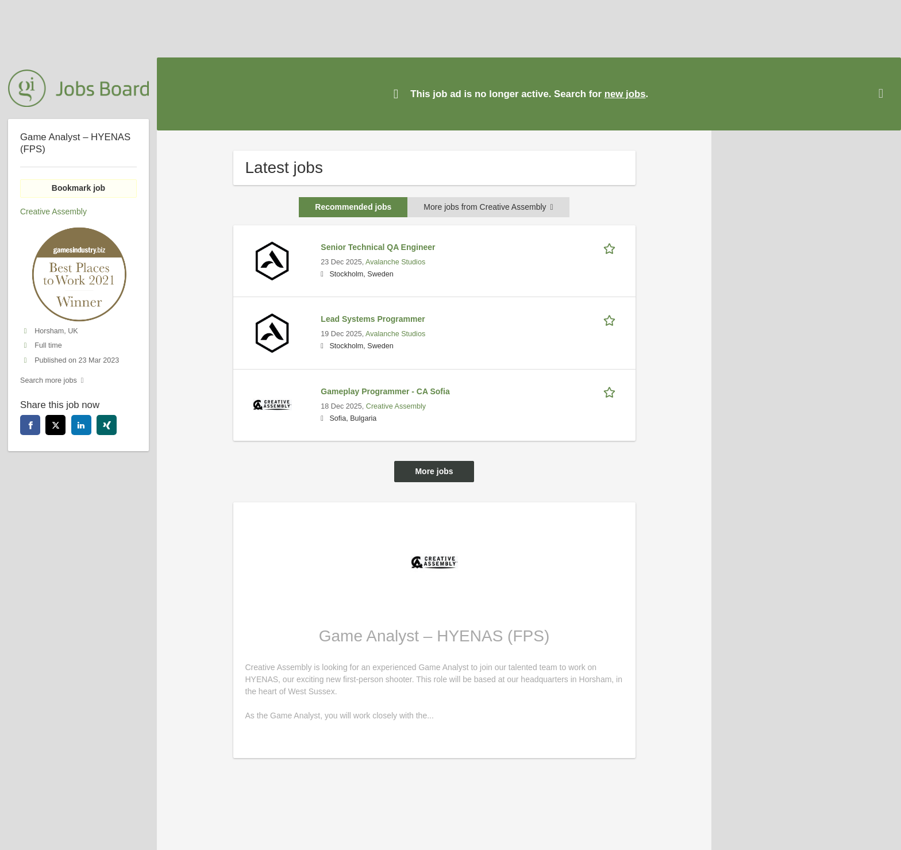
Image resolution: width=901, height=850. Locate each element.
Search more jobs (48, 380)
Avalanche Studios (395, 262)
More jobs (434, 471)
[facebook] (30, 425)
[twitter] (55, 425)
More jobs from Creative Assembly (488, 206)
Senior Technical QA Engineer (378, 247)
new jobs (625, 94)
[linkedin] (81, 425)
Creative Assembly (396, 406)
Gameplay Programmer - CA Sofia (385, 391)
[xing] (107, 425)
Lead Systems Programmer (373, 319)
